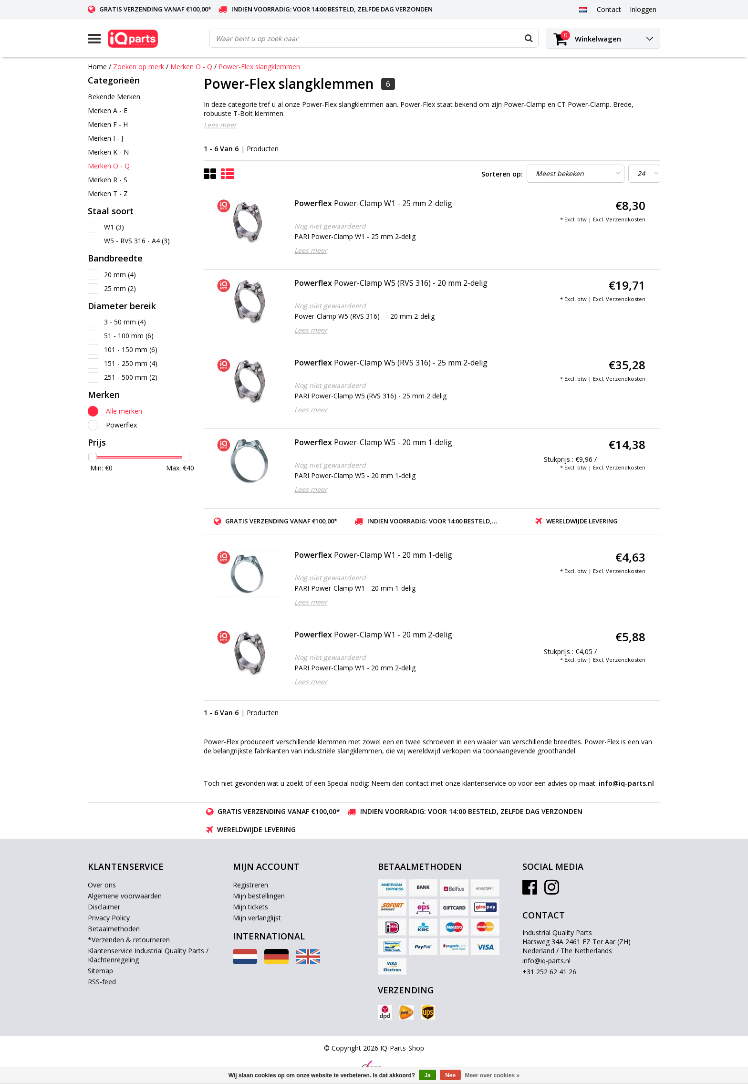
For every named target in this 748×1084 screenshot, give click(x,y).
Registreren (250, 884)
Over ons (102, 884)
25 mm (120, 288)
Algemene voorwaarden (125, 895)
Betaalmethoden (114, 928)
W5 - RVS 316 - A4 (137, 240)
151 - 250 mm (130, 363)
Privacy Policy (109, 917)
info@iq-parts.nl (546, 960)
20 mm (120, 274)
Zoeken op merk (138, 66)
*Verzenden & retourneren (129, 939)
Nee (450, 1075)
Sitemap (100, 970)
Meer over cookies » (492, 1075)
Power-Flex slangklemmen (259, 66)
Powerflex (121, 424)
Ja (427, 1075)
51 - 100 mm (129, 335)
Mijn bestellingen (259, 895)
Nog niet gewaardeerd (330, 225)
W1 (114, 226)
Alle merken (124, 411)
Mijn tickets (250, 906)
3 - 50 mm (125, 321)
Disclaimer (104, 906)
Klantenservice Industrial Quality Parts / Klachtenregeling (148, 955)
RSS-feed (102, 981)
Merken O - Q (191, 66)
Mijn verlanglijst (257, 917)
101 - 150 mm (130, 349)
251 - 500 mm (130, 377)
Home (97, 66)
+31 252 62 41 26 (549, 971)
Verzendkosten (625, 219)
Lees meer (220, 124)
